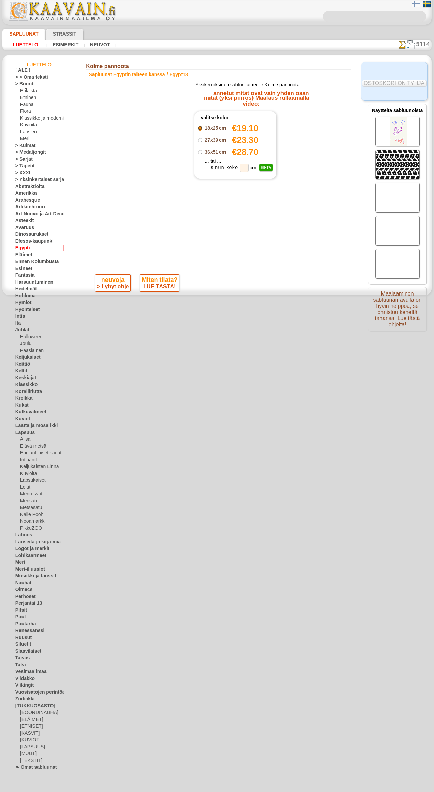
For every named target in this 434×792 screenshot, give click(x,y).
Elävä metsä (31, 446)
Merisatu (29, 501)
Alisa (24, 439)
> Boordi (23, 84)
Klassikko (24, 385)
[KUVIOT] (29, 740)
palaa (217, 306)
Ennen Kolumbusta (33, 262)
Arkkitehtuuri (27, 207)
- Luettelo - (25, 44)
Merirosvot (30, 494)
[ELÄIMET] (30, 719)
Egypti (21, 248)
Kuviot (21, 419)
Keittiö (21, 364)
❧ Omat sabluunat (33, 767)
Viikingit (22, 685)
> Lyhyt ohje (113, 288)
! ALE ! (21, 70)
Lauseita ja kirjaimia (34, 542)
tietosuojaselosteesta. (274, 786)
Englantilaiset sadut (39, 453)
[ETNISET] (29, 726)
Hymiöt (22, 303)
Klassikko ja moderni (39, 118)
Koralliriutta (27, 391)
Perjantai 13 (26, 603)
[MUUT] (28, 754)
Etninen (27, 98)
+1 (236, 306)
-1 (197, 306)
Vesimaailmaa (28, 672)
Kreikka (22, 398)
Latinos (22, 535)
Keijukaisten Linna (37, 467)
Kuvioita (28, 125)
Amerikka (24, 193)
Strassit (56, 34)
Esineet (22, 268)
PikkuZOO (29, 528)
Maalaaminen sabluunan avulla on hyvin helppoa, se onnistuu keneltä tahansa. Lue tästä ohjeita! (397, 311)
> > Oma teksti (28, 77)
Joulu (25, 344)
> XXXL (22, 173)
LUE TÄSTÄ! (158, 288)
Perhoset (23, 596)
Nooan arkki (31, 521)
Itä (18, 323)
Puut (19, 617)
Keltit (20, 371)
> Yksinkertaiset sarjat (36, 180)
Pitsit (20, 610)
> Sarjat (22, 159)
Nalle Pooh (30, 514)
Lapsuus (23, 432)
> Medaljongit (28, 152)
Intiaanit (28, 460)
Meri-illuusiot (28, 569)
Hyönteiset (25, 309)
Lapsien (27, 132)
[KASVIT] (29, 733)
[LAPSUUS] (31, 747)
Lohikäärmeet (28, 555)
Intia (19, 316)
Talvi (19, 665)
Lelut (25, 487)
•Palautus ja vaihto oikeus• (217, 440)
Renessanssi (27, 631)
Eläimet (22, 255)
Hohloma (23, 296)
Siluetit (22, 644)
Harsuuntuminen (31, 282)
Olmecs (22, 590)
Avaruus (23, 227)
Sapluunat (21, 34)
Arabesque (25, 200)
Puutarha (24, 624)
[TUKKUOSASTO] (31, 706)
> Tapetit (23, 166)
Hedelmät (24, 289)
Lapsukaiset (31, 480)
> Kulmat (23, 145)
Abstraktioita (28, 186)
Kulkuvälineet (28, 412)
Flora (25, 111)
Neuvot (98, 44)
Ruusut (22, 637)
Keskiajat (24, 378)
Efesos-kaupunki (30, 241)
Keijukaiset (25, 357)
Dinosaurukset (29, 234)
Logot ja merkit (29, 549)
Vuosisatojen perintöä (36, 692)
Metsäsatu (30, 508)
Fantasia (23, 275)
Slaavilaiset (26, 651)
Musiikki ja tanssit (32, 576)
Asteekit (23, 221)
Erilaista (28, 91)
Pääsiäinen (30, 350)
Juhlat (21, 330)
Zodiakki (23, 699)
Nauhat (22, 583)
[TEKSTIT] (29, 760)
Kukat (21, 405)
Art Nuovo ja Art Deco (36, 214)
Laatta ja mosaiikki (33, 426)
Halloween (30, 337)
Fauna (26, 104)
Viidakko (23, 678)
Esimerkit (64, 44)
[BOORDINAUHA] (37, 713)
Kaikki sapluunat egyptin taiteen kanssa (216, 321)
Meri (24, 139)
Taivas (21, 658)
